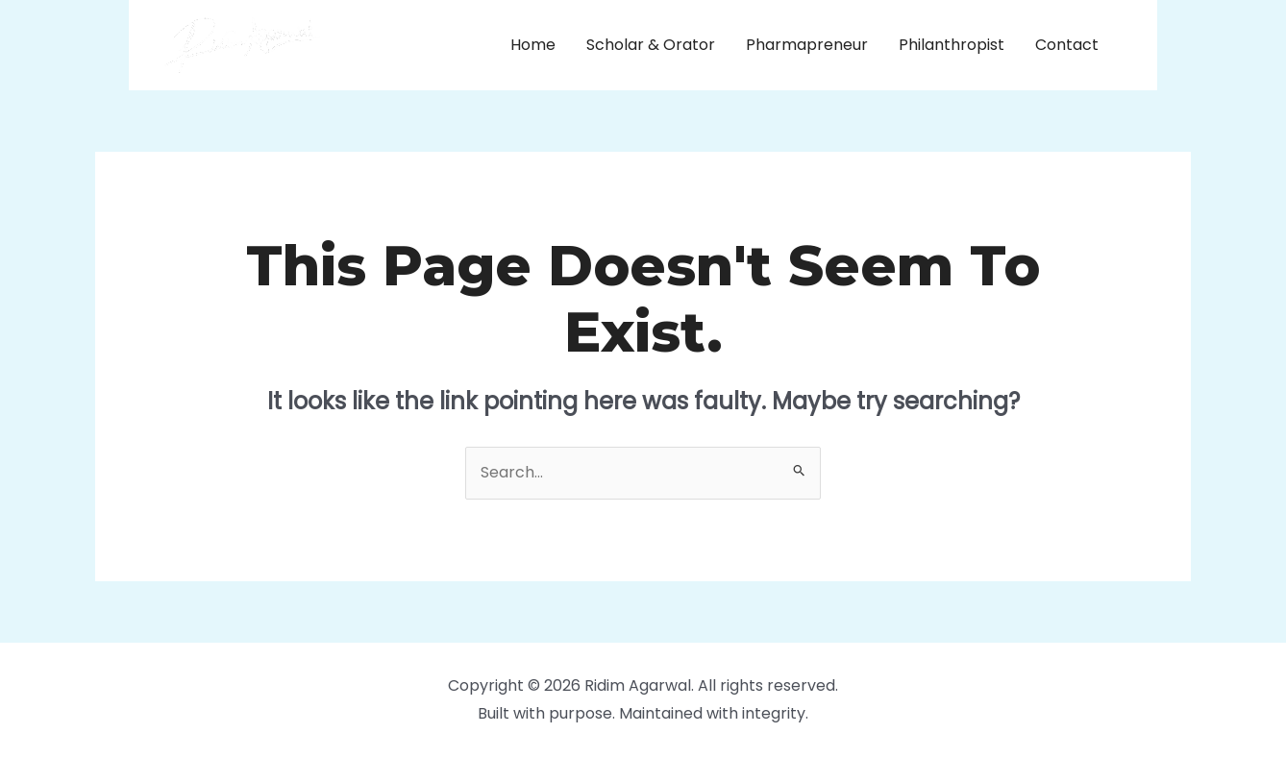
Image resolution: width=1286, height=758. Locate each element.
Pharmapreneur (807, 45)
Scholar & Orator (650, 45)
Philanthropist (951, 45)
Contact (1067, 45)
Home (533, 45)
